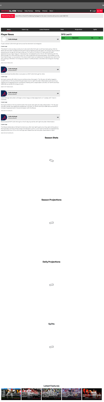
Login (94, 11)
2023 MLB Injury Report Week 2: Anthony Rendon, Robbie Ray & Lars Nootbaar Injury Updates (31, 394)
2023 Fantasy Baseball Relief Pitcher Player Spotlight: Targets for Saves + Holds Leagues (71, 394)
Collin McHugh (12, 39)
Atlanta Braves (12, 70)
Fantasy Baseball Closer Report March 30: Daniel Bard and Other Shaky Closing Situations (51, 394)
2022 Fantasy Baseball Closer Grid (92, 395)
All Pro (99, 11)
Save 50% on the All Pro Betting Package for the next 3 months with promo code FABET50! (41, 16)
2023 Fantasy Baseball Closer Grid (11, 395)
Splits (95, 29)
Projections (78, 29)
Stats (62, 29)
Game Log (25, 29)
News (9, 29)
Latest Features (44, 29)
